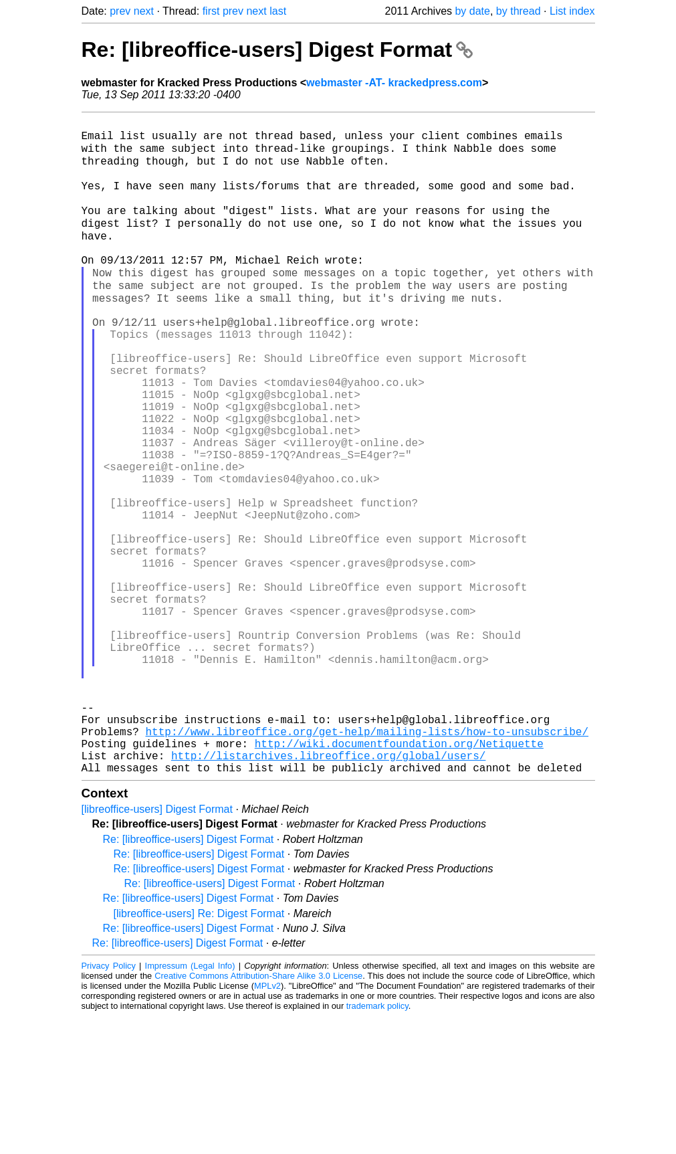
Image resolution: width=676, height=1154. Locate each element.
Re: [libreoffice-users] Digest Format (277, 49)
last (277, 11)
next (144, 11)
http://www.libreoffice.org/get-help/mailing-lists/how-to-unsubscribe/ (367, 861)
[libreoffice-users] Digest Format (157, 947)
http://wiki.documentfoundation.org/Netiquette (399, 875)
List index (572, 11)
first (211, 11)
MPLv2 (267, 1124)
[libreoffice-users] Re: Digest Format (199, 1051)
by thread (518, 11)
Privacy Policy (109, 1103)
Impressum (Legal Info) (190, 1103)
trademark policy (377, 1144)
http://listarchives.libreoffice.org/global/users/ (328, 890)
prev (120, 11)
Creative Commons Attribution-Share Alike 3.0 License (258, 1114)
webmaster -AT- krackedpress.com (394, 82)
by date (472, 11)
